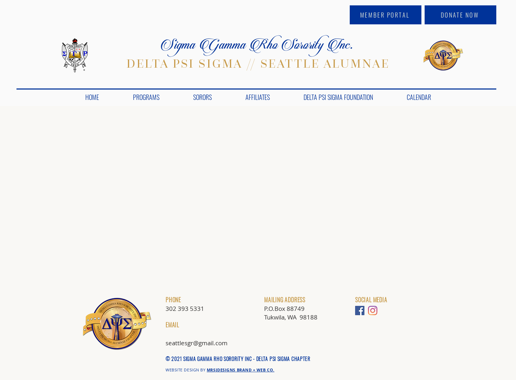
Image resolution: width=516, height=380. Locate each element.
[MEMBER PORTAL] (385, 14)
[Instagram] (372, 310)
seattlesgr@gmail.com (197, 343)
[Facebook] (359, 310)
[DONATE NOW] (460, 14)
